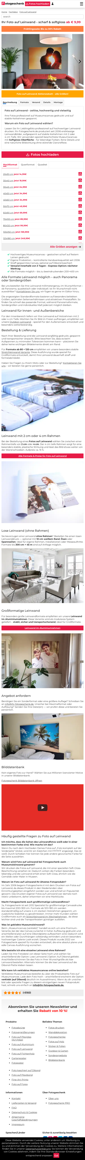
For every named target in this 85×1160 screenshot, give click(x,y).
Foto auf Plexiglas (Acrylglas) (21, 1038)
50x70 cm (8, 206)
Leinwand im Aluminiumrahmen (42, 628)
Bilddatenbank (56, 1060)
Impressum (18, 1124)
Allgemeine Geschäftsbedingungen (25, 1118)
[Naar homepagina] (13, 4)
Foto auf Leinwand (22, 1049)
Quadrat (42, 164)
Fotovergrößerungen (23, 1032)
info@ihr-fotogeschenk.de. (48, 985)
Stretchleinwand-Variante (15, 352)
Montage (58, 102)
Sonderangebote (57, 1055)
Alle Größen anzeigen (65, 246)
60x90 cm (8, 212)
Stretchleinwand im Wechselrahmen (46, 916)
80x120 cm (8, 225)
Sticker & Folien (56, 1046)
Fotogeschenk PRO (59, 1103)
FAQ (14, 1107)
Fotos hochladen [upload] (37, 3)
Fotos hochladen (42, 155)
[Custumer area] (52, 3)
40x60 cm (8, 200)
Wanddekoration (57, 1032)
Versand (36, 102)
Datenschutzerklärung (38, 1148)
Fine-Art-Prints (20, 1079)
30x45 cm (8, 187)
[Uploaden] (80, 174)
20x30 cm (8, 174)
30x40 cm (8, 180)
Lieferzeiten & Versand (24, 1103)
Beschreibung (10, 102)
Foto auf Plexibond (22, 1075)
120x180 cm (9, 238)
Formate (24, 102)
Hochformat (10, 164)
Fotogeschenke (56, 1037)
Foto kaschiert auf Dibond (26, 1070)
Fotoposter (18, 1062)
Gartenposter (19, 1058)
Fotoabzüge (18, 1027)
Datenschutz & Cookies (24, 1112)
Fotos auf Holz (56, 1041)
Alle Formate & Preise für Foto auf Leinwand (42, 456)
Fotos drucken (56, 1027)
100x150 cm (9, 232)
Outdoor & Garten (58, 1050)
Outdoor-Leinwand (20, 321)
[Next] (80, 61)
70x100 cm (8, 219)
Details (46, 102)
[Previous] (5, 61)
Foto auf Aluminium (23, 1044)
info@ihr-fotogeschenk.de (19, 704)
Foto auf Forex (20, 1084)
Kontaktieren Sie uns (27, 291)
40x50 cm (8, 193)
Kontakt (16, 1098)
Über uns (53, 1098)
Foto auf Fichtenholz (23, 1053)
